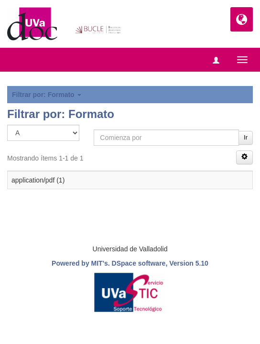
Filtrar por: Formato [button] (46, 94)
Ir (246, 137)
